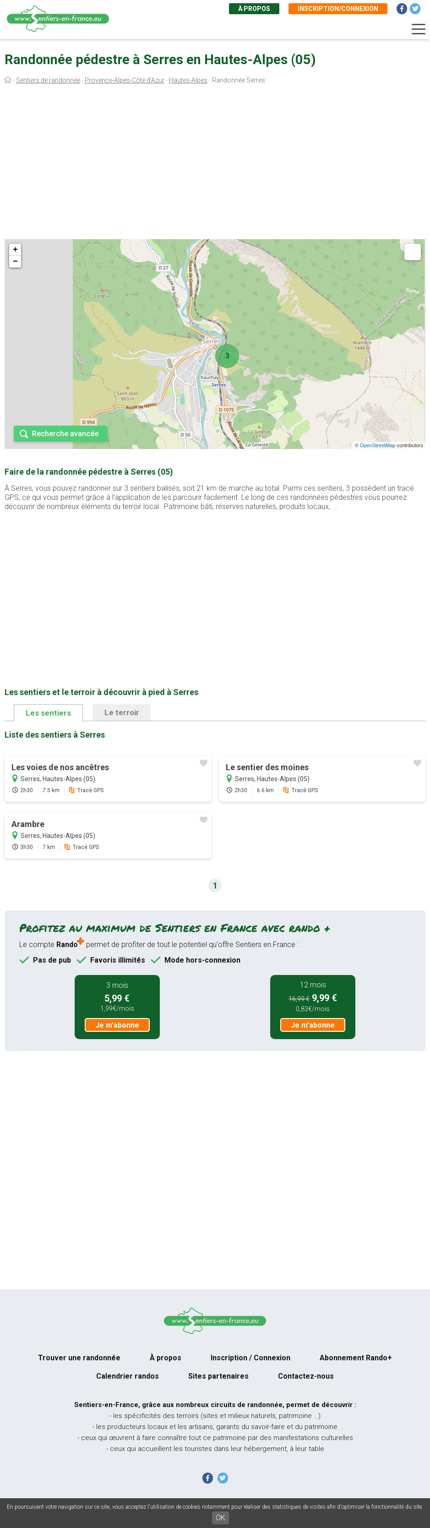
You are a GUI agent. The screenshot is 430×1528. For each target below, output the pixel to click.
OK (220, 1517)
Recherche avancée (65, 433)
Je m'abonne (117, 1025)
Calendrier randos (127, 1376)
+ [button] (15, 249)
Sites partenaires (218, 1376)
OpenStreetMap (378, 445)
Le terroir (121, 712)
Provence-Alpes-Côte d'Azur (124, 80)
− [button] (15, 261)
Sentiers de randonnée (48, 80)
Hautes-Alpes (188, 80)
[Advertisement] (215, 164)
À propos (254, 8)
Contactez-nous (306, 1376)
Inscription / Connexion (250, 1357)
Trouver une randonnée (79, 1357)
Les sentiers (48, 712)
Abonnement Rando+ (356, 1357)
